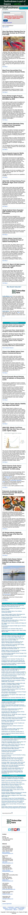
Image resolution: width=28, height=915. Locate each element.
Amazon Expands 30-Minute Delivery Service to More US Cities (12, 734)
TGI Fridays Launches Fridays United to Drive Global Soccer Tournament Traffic (12, 729)
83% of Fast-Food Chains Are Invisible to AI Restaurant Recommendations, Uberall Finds (12, 787)
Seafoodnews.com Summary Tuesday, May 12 (12, 731)
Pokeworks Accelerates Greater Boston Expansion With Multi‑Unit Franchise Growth (13, 648)
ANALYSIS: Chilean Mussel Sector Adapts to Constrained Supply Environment (12, 709)
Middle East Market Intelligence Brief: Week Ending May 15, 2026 (13, 631)
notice (8, 478)
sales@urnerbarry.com (7, 898)
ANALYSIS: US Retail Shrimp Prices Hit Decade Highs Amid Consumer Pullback (12, 639)
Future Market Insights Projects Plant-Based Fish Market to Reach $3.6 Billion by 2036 (13, 615)
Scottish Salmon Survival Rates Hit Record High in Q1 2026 (13, 804)
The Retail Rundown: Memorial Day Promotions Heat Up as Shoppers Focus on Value (12, 686)
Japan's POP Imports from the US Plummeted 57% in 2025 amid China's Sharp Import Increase (13, 718)
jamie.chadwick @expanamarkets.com (7, 853)
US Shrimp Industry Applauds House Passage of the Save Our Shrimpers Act (13, 654)
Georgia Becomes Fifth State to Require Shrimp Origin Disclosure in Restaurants (12, 712)
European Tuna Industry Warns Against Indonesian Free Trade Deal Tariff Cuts (13, 721)
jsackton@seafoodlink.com (8, 889)
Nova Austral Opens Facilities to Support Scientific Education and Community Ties (13, 664)
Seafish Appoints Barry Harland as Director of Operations (12, 726)
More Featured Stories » (8, 347)
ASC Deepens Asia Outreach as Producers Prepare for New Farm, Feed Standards (13, 692)
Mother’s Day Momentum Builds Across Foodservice (13, 780)
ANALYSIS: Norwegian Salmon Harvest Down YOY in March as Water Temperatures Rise (13, 742)
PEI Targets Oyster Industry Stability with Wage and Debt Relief (13, 623)
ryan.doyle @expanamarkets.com (7, 862)
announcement (8, 476)
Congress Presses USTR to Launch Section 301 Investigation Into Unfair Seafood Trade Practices (13, 661)
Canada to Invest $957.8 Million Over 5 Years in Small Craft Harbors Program (12, 702)
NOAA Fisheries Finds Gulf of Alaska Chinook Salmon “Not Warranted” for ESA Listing (12, 642)
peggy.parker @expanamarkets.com (7, 880)
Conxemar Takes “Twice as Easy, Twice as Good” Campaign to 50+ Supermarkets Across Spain (13, 763)
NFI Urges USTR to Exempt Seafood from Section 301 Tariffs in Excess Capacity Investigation (13, 340)
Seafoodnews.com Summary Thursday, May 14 (12, 659)
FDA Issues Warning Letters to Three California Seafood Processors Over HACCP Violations (12, 801)
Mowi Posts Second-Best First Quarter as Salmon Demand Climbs (13, 609)
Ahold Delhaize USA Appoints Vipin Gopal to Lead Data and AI (13, 695)
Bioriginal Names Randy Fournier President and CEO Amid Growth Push (12, 723)
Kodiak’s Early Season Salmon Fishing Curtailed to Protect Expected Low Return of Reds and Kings (13, 672)
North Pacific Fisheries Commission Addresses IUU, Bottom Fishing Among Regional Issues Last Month (13, 807)
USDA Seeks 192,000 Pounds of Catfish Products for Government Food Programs (13, 675)
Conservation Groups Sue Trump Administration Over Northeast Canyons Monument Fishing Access (13, 799)
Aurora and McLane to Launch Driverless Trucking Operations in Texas (13, 755)
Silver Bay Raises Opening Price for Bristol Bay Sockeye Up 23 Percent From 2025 (12, 606)
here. (19, 312)
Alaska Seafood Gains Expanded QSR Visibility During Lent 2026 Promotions (12, 645)
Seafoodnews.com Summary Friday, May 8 (11, 782)
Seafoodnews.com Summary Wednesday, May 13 (13, 697)
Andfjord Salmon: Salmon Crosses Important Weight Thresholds (13, 656)
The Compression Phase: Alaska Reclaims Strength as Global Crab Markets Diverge (13, 739)
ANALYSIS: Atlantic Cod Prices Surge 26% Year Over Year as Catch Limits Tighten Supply (13, 326)
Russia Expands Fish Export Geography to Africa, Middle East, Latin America (13, 681)
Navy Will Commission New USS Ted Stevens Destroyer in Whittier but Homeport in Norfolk (12, 778)
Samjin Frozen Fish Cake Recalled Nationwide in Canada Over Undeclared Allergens (13, 766)
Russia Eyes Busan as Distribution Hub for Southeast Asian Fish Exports (11, 751)
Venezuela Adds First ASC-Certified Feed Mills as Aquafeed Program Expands (13, 689)
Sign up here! (5, 26)
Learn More (17, 4)
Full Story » (5, 66)
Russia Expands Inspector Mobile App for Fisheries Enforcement (13, 626)
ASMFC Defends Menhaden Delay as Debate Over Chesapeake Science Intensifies (13, 620)
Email (4, 12)
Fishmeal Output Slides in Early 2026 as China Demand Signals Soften (12, 790)
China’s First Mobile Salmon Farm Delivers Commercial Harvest (11, 612)
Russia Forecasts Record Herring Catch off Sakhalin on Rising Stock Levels (13, 618)
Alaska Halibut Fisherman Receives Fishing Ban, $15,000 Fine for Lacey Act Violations (13, 784)
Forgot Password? (7, 22)
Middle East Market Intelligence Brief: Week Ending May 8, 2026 (13, 796)
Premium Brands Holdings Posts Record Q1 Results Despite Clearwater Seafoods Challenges (13, 793)
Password (8, 12)
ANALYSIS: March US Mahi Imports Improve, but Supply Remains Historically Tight (13, 669)
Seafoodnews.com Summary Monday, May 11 (12, 760)
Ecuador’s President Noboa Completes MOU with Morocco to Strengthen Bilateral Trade (13, 684)
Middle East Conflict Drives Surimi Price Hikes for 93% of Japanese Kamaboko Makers (13, 745)
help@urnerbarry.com (7, 894)
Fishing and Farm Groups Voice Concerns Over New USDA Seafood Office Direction (12, 748)
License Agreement (6, 903)
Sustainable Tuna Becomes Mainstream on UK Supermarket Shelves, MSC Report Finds (12, 768)
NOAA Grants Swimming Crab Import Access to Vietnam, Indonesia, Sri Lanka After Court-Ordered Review (13, 706)
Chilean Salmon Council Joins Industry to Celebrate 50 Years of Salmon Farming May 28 (13, 651)
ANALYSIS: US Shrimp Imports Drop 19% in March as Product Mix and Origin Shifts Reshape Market (13, 335)
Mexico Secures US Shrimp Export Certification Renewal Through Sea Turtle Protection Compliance (13, 678)
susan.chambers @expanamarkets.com (7, 871)
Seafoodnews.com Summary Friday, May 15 (12, 628)
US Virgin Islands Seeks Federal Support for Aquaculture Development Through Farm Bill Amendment (12, 772)
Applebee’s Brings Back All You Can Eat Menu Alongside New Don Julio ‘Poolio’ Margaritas (12, 758)
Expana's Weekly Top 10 (7, 753)
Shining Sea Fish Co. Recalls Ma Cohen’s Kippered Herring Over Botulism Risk (13, 715)
